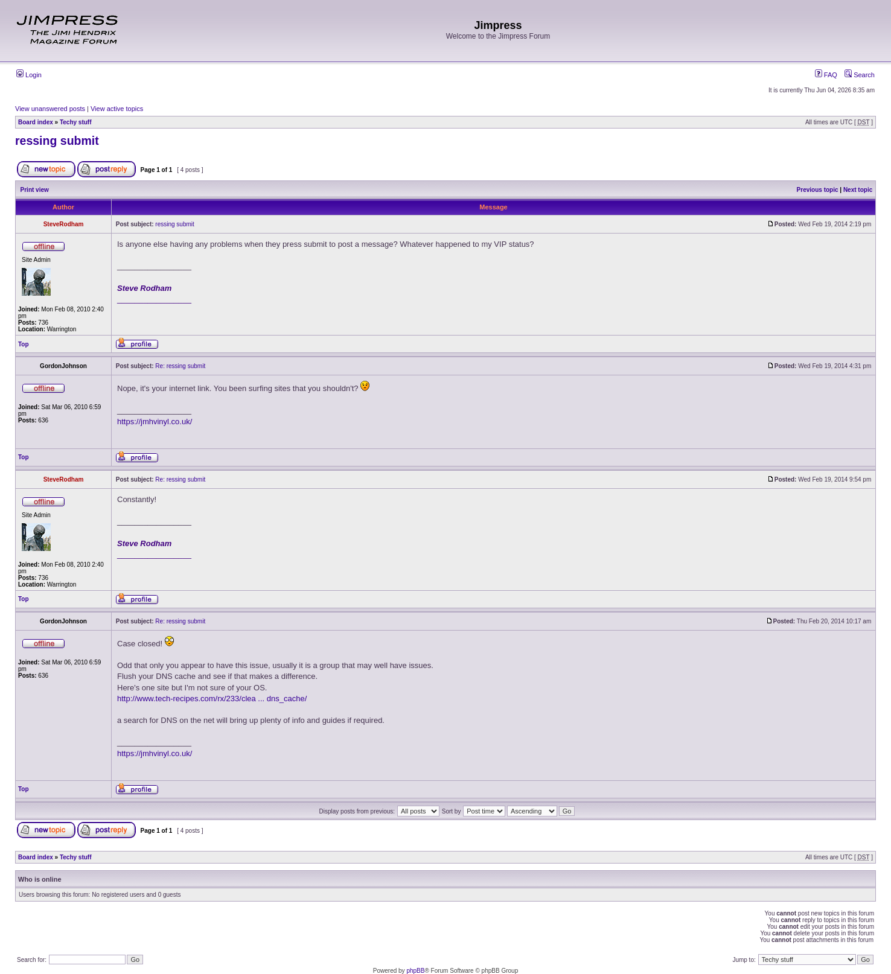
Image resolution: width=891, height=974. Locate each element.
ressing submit (57, 140)
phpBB (415, 970)
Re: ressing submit (180, 366)
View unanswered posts (50, 108)
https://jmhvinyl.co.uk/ (154, 421)
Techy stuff (76, 122)
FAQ (826, 74)
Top (23, 344)
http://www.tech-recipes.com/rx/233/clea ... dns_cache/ (212, 698)
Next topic (857, 189)
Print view (35, 189)
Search (860, 74)
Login (29, 74)
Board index (35, 122)
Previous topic (817, 189)
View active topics (117, 108)
